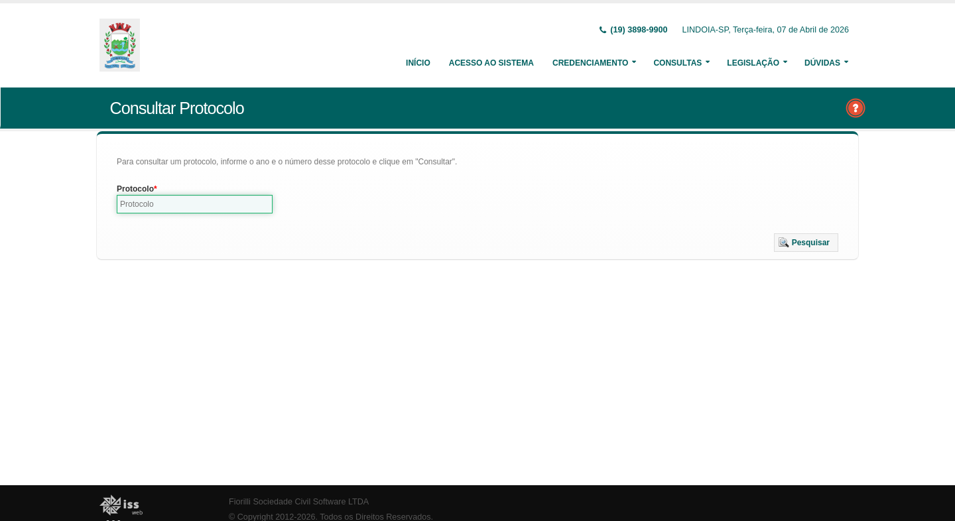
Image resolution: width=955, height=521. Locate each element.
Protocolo (135, 189)
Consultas (677, 63)
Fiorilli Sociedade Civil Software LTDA (299, 501)
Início (418, 63)
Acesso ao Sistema (491, 63)
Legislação (753, 63)
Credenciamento (590, 63)
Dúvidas (822, 63)
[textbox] (195, 204)
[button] (806, 242)
